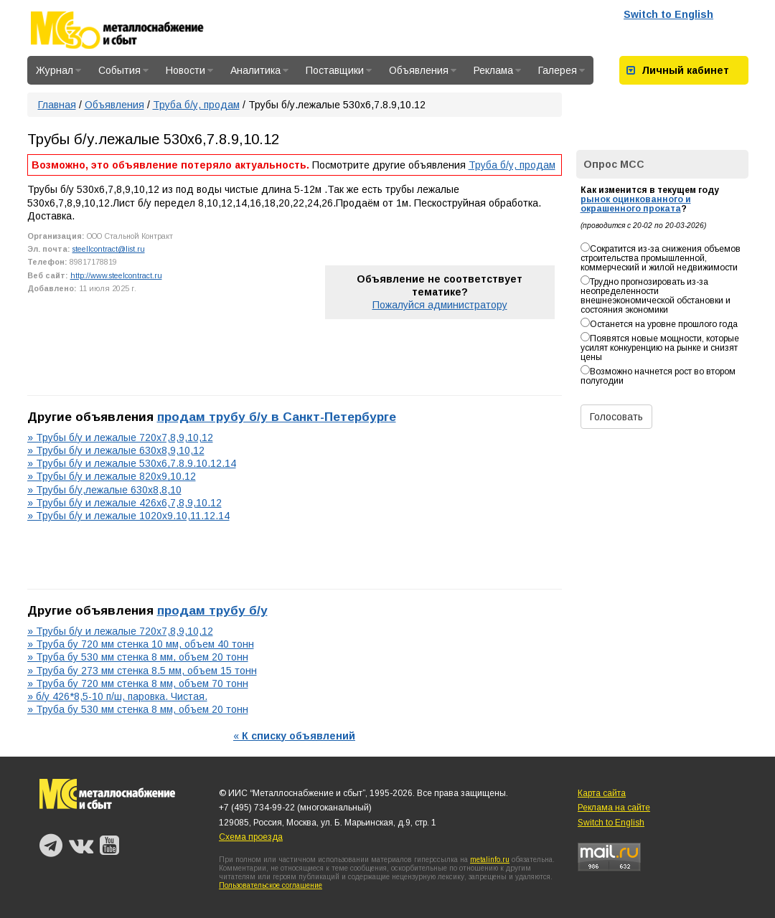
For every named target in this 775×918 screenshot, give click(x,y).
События (123, 70)
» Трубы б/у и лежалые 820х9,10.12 (111, 476)
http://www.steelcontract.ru (116, 275)
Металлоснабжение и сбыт (136, 30)
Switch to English (668, 14)
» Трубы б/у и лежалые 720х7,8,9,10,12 (120, 437)
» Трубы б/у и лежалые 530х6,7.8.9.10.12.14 (131, 463)
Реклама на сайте (614, 808)
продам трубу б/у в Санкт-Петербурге (276, 417)
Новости (189, 70)
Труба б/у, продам (196, 104)
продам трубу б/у (212, 610)
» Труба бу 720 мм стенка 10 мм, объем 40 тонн (140, 644)
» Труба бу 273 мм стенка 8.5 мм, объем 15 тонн (142, 670)
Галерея (561, 70)
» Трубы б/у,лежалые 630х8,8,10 (104, 490)
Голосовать (616, 416)
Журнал (58, 70)
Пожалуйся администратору (439, 305)
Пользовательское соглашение (270, 885)
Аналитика (259, 70)
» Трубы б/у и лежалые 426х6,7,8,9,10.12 (124, 502)
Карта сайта (602, 793)
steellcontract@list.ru (108, 249)
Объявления (422, 70)
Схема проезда (251, 837)
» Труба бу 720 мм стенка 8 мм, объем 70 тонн (137, 683)
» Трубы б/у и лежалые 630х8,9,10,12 (116, 450)
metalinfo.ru (489, 859)
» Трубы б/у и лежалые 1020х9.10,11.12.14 (128, 515)
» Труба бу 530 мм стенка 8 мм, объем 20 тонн (137, 657)
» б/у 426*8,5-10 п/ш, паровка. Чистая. (117, 696)
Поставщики (339, 70)
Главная (57, 104)
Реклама (497, 70)
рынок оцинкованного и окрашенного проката (636, 204)
